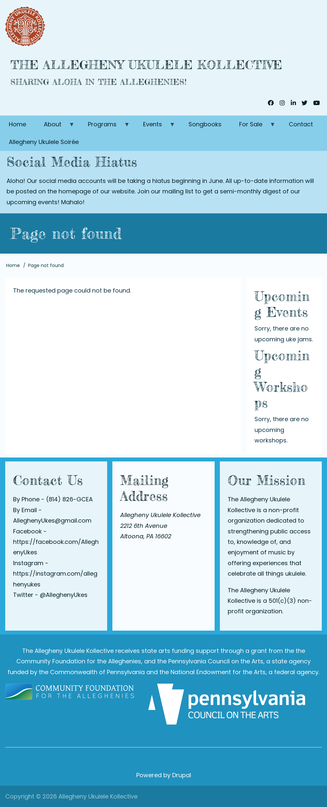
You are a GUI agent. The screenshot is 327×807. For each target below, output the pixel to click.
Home (17, 124)
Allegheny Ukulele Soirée (44, 142)
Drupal (181, 775)
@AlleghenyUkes (64, 595)
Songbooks (204, 124)
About (55, 126)
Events (154, 126)
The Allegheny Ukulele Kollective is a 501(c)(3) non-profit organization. (270, 601)
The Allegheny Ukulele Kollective (146, 65)
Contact (301, 124)
